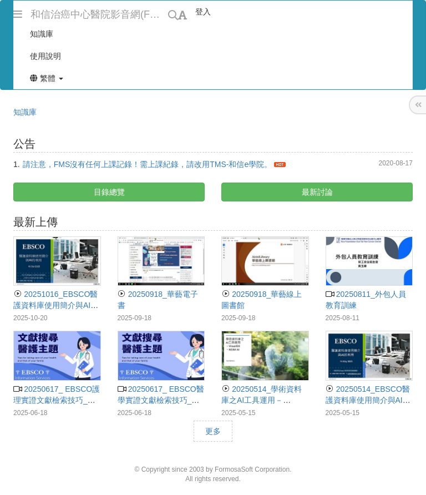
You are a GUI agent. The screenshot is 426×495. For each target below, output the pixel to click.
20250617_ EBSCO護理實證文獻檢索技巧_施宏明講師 (56, 400)
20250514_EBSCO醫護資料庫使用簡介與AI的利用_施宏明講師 (368, 400)
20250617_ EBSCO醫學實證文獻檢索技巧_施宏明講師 (161, 400)
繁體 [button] (46, 78)
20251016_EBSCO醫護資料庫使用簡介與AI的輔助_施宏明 (55, 305)
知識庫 (25, 112)
